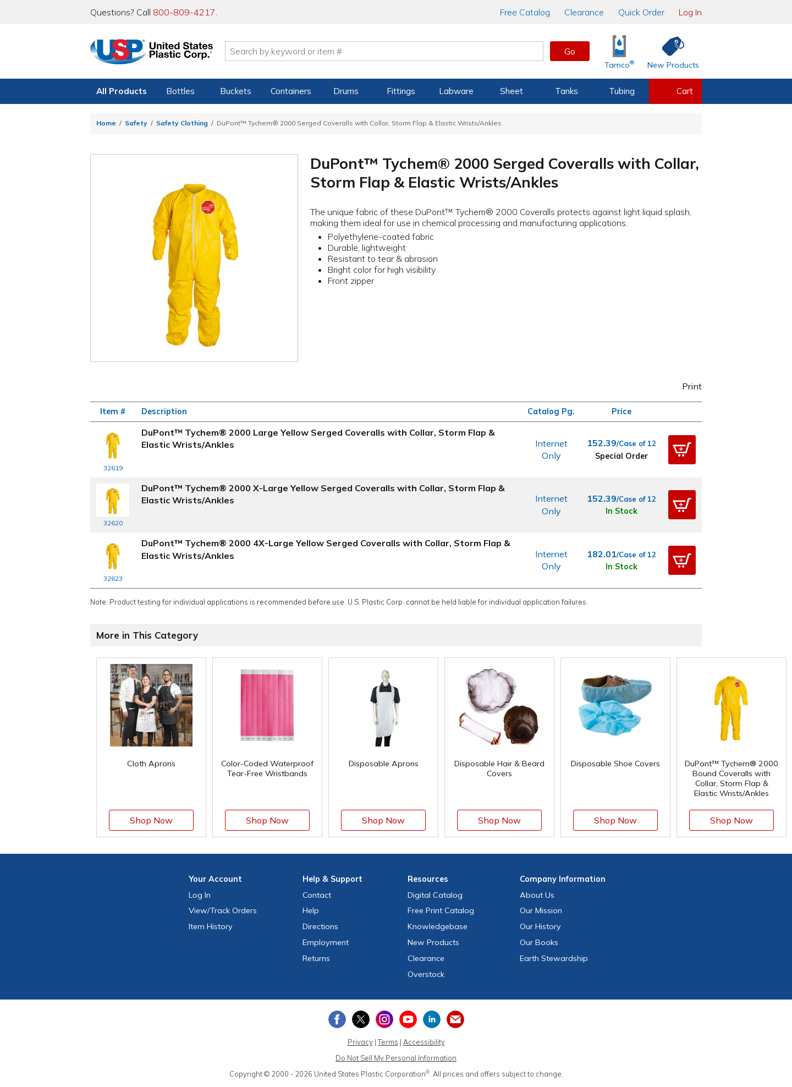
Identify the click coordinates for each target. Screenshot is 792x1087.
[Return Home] (155, 53)
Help (310, 910)
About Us (537, 895)
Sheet (511, 91)
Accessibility (424, 1041)
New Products (433, 942)
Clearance (584, 12)
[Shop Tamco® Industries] (619, 51)
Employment (325, 942)
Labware (456, 91)
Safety (136, 123)
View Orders (223, 910)
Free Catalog (441, 910)
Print (685, 386)
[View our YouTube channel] (408, 1019)
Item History (211, 926)
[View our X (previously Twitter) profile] (361, 1019)
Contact (316, 895)
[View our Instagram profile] (384, 1019)
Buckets (235, 91)
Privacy (360, 1041)
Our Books (539, 942)
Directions (320, 926)
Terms (388, 1041)
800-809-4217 (184, 12)
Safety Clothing (182, 123)
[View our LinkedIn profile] (432, 1019)
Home (106, 123)
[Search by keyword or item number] (387, 51)
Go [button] (569, 51)
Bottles (180, 91)
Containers (291, 91)
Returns (316, 958)
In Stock (621, 511)
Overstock (426, 974)
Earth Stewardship (554, 958)
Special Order (621, 456)
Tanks (566, 91)
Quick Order (641, 12)
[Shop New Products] (669, 51)
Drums (346, 91)
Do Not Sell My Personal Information (396, 1057)
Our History (540, 926)
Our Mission (541, 910)
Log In (690, 12)
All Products (121, 91)
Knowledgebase (438, 926)
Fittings (401, 91)
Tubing (622, 91)
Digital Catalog (435, 895)
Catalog (525, 12)
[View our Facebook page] (337, 1019)
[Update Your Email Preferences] (455, 1019)
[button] (682, 449)
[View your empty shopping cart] (675, 91)
